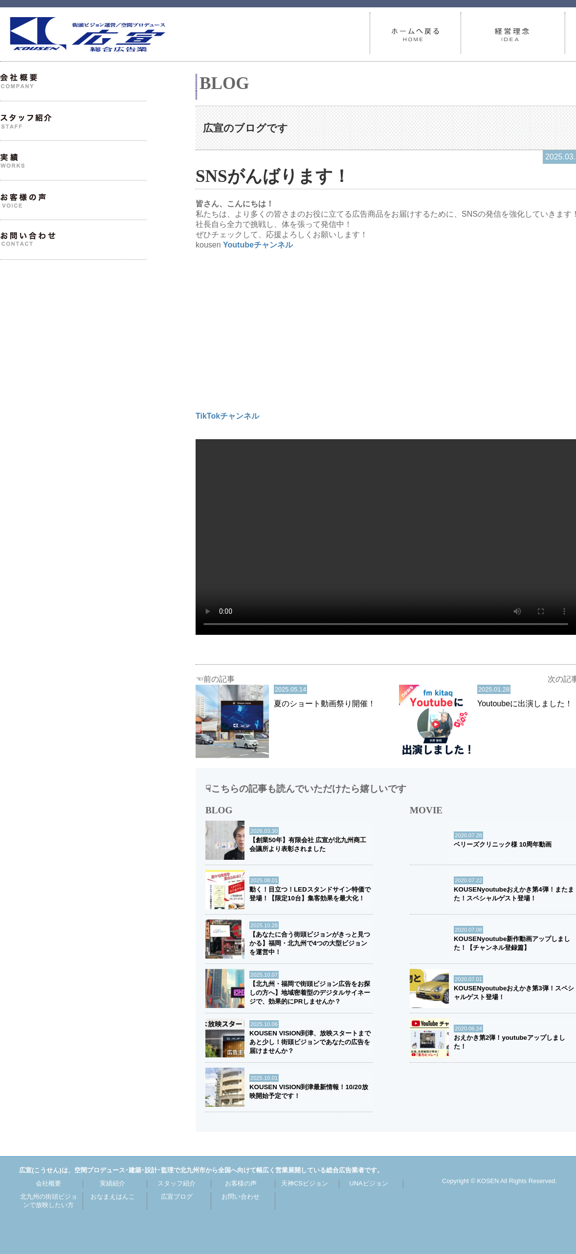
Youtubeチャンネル (258, 245)
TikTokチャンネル (227, 416)
